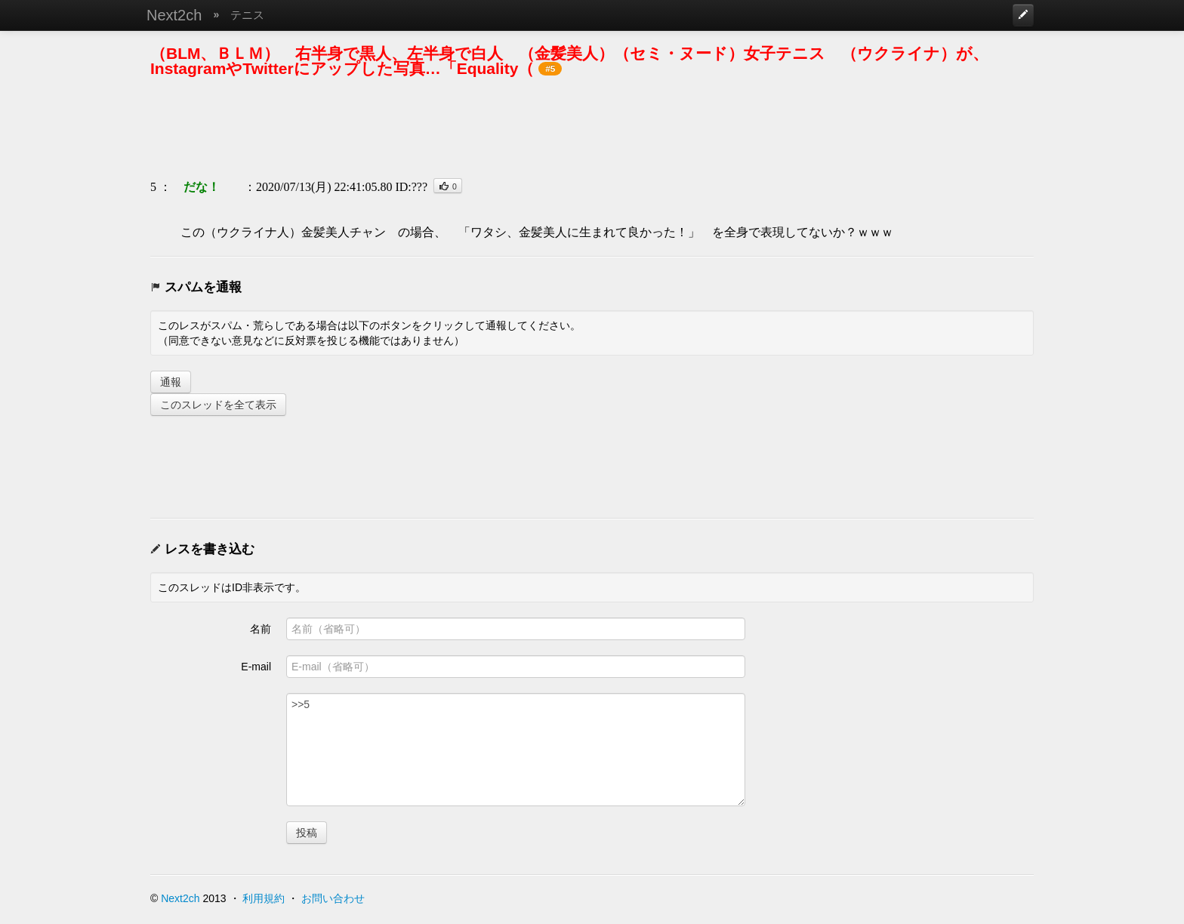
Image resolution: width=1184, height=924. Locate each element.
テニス (247, 14)
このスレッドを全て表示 (218, 405)
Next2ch (174, 15)
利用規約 (263, 898)
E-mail (256, 667)
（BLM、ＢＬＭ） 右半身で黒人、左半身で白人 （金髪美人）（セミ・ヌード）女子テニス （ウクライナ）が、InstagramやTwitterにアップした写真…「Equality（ (569, 61)
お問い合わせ (333, 898)
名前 (260, 629)
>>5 (515, 749)
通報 (170, 382)
